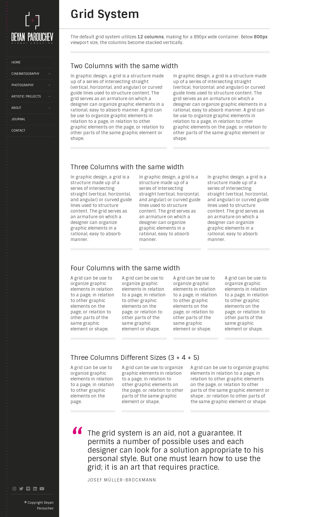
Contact (18, 131)
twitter (21, 488)
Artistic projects (26, 96)
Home (16, 62)
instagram (14, 488)
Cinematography (25, 74)
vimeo (28, 488)
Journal (18, 119)
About (16, 108)
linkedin (35, 488)
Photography (22, 85)
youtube (42, 488)
